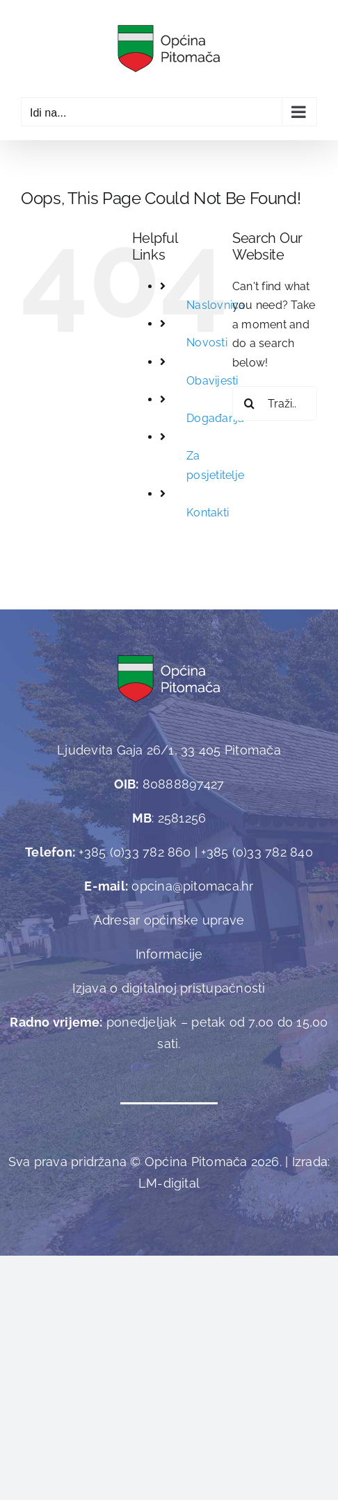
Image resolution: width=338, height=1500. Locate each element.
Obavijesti (212, 380)
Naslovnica (215, 305)
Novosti (206, 342)
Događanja (215, 418)
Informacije (169, 954)
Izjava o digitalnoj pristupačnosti (168, 988)
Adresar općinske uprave (169, 920)
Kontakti (207, 512)
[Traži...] (274, 403)
